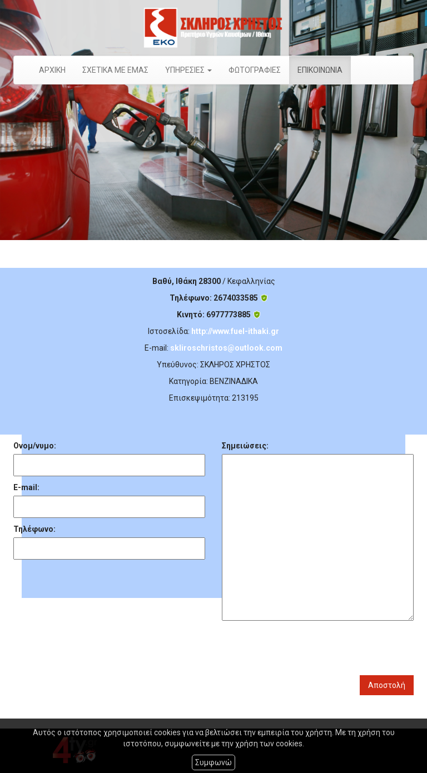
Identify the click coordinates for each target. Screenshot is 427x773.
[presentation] (306, 648)
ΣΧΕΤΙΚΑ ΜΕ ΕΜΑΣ (115, 70)
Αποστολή (386, 685)
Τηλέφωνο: (34, 529)
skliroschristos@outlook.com (226, 347)
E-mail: (26, 487)
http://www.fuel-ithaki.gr (235, 331)
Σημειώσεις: (245, 445)
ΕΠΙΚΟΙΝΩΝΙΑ (319, 70)
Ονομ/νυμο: (34, 445)
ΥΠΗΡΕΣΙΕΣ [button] (188, 70)
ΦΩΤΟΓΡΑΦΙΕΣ (255, 70)
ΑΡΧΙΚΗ (52, 70)
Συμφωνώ (213, 762)
